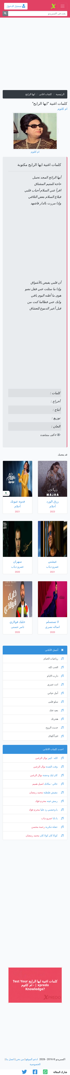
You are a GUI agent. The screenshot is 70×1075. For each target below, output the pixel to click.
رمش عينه (55, 801)
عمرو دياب (46, 818)
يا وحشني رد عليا (52, 809)
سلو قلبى (56, 701)
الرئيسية (60, 94)
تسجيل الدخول (15, 6)
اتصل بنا (10, 1059)
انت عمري (55, 684)
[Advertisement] (35, 55)
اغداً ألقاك (56, 736)
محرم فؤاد (40, 801)
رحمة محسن (38, 826)
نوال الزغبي (41, 758)
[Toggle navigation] (62, 6)
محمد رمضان (36, 792)
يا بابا (58, 818)
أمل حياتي (56, 693)
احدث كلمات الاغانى (53, 749)
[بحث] (5, 13)
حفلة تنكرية (54, 826)
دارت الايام (55, 675)
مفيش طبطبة (53, 792)
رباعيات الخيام (54, 658)
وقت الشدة (54, 766)
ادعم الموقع (32, 1059)
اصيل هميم (38, 783)
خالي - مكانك (54, 783)
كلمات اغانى (45, 94)
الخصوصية (35, 1064)
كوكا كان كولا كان (51, 835)
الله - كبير (55, 758)
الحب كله (56, 667)
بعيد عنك (56, 710)
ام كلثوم (62, 109)
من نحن (20, 1059)
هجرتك (57, 718)
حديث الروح (55, 727)
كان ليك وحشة (53, 775)
